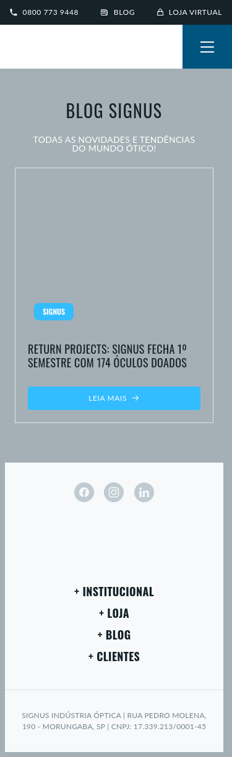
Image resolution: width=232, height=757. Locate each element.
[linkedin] (144, 492)
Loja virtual (189, 12)
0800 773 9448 (44, 12)
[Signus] (49, 48)
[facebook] (84, 492)
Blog (118, 12)
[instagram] (114, 492)
